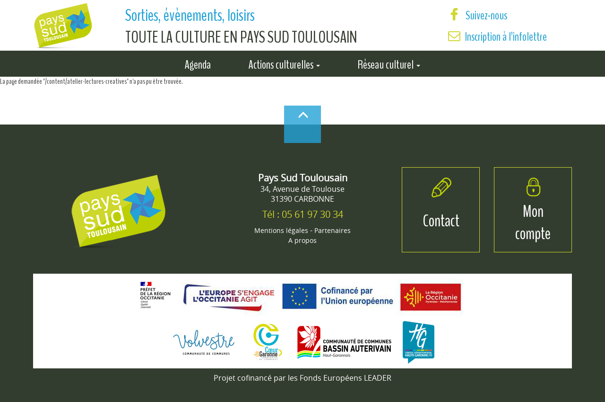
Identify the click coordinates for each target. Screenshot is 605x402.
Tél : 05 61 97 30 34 (302, 214)
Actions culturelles (284, 63)
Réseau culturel (389, 63)
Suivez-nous (477, 15)
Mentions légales (281, 230)
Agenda (198, 63)
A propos (302, 240)
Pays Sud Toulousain (302, 177)
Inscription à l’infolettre (506, 36)
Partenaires (332, 230)
